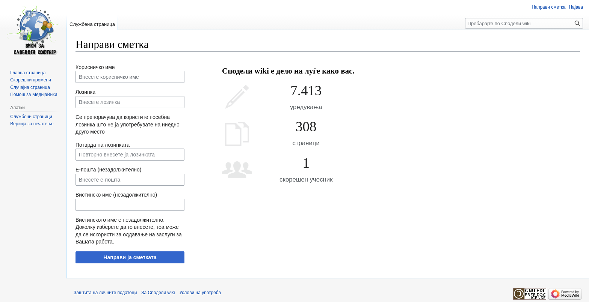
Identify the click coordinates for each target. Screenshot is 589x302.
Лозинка (85, 92)
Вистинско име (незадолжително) (116, 195)
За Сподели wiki (158, 292)
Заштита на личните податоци (105, 292)
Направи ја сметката (129, 257)
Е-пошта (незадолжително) (109, 170)
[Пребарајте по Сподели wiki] (524, 23)
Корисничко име (95, 67)
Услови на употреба (200, 292)
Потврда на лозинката (103, 145)
